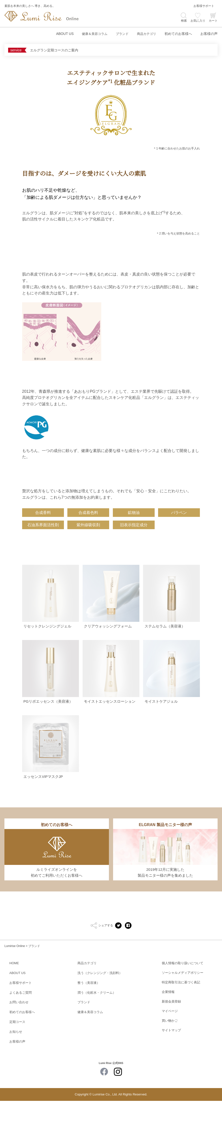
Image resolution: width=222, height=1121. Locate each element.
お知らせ (15, 1052)
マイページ (170, 1033)
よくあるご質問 (20, 1014)
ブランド (120, 34)
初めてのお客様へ (178, 34)
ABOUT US (60, 34)
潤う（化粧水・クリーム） (96, 1014)
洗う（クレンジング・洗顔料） (99, 994)
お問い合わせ (19, 1023)
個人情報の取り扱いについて (182, 985)
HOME (14, 985)
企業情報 (168, 1014)
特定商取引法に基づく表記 (181, 1004)
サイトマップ (171, 1052)
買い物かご (170, 1042)
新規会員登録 (171, 1023)
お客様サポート (203, 6)
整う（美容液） (88, 1004)
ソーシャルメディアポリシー (182, 994)
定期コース (17, 1042)
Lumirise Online (14, 968)
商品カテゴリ (145, 34)
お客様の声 (209, 34)
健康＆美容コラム (91, 34)
